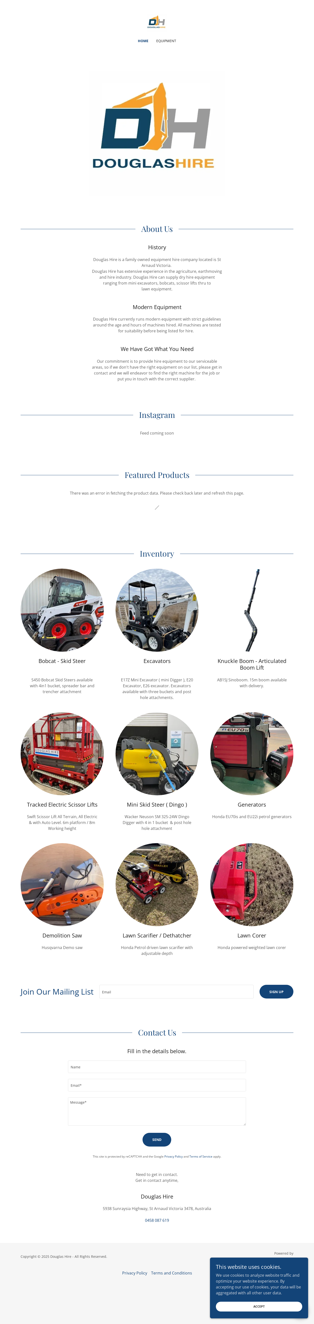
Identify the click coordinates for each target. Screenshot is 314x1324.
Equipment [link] (166, 40)
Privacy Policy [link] (173, 1156)
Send (156, 1139)
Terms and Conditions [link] (171, 1273)
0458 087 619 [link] (157, 1220)
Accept (259, 1306)
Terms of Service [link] (200, 1156)
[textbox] (176, 992)
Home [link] (143, 40)
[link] (157, 22)
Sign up (276, 991)
